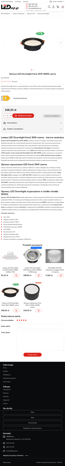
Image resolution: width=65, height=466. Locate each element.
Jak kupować (7, 389)
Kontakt (5, 371)
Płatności (5, 396)
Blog (32, 417)
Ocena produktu (7, 320)
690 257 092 (32, 6)
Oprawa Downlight (43, 14)
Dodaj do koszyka (25, 115)
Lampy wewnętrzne (18, 14)
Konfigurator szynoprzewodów (32, 428)
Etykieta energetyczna (20, 98)
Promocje (18, 1)
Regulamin (6, 400)
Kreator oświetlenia (7, 1)
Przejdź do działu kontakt (13, 456)
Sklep (32, 412)
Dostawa (5, 393)
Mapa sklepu (7, 462)
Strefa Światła (32, 423)
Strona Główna (5, 14)
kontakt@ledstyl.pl (34, 8)
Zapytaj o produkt (52, 116)
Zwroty (5, 403)
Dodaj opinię (32, 355)
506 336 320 (32, 4)
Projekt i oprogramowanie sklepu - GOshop (49, 462)
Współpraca (6, 375)
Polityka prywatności (9, 378)
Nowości (25, 1)
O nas (4, 368)
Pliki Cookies (7, 382)
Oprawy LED (31, 14)
